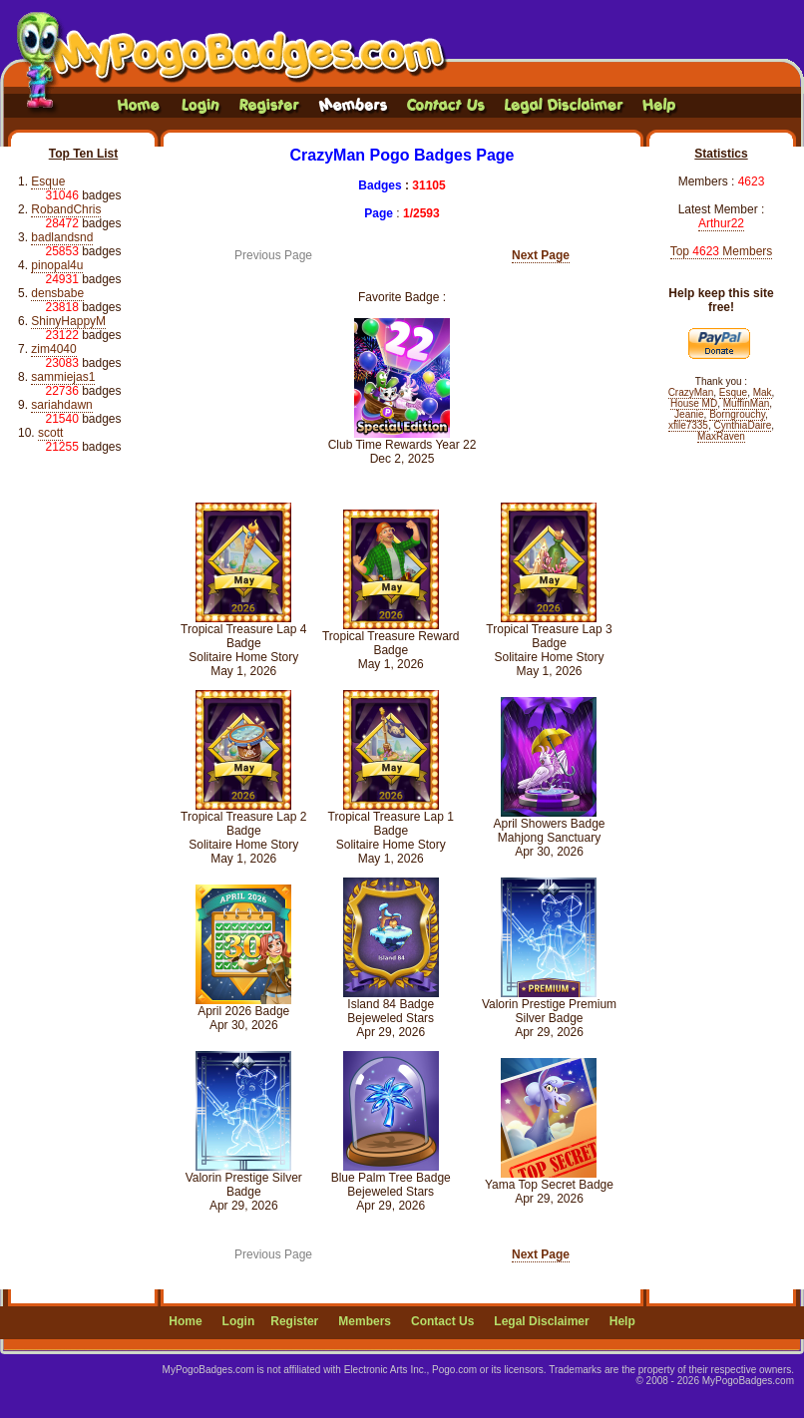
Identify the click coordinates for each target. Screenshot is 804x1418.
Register (294, 1321)
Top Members (721, 251)
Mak (762, 392)
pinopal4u (57, 265)
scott (50, 433)
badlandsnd (62, 237)
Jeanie (688, 414)
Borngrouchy (737, 414)
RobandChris (66, 209)
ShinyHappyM (68, 321)
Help (622, 1321)
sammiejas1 (63, 377)
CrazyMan (691, 392)
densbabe (57, 293)
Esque (48, 181)
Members (364, 1321)
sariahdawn (61, 405)
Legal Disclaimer (541, 1321)
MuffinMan (746, 403)
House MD (693, 403)
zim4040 (53, 349)
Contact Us (442, 1321)
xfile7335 (688, 425)
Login (238, 1321)
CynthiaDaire (743, 425)
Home (185, 1321)
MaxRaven (721, 436)
